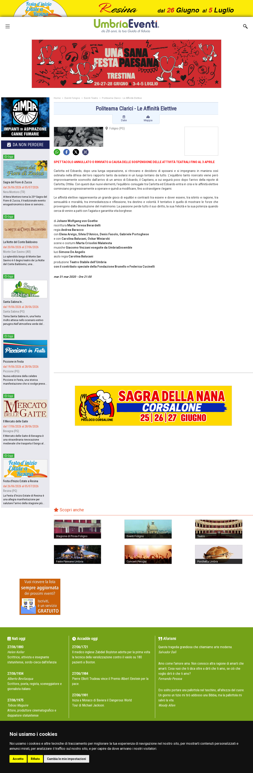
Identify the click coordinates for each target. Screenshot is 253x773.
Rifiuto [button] (35, 759)
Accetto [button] (18, 759)
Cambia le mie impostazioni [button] (66, 759)
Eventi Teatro (91, 98)
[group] (126, 63)
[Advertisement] (237, 164)
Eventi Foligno (72, 98)
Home (57, 98)
